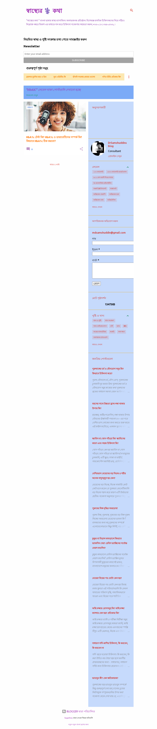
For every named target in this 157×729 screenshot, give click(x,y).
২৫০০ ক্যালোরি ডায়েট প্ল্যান (117, 172)
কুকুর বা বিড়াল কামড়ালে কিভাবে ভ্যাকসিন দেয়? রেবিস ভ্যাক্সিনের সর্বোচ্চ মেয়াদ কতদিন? (109, 543)
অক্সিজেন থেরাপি (99, 194)
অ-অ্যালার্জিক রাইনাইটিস (102, 183)
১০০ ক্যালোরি (98, 172)
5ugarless (68, 718)
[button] (81, 149)
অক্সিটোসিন (111, 200)
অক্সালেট (113, 188)
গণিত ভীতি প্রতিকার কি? (111, 77)
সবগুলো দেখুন (32, 95)
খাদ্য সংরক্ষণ (109, 320)
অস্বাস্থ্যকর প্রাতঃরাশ (100, 337)
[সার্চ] (132, 10)
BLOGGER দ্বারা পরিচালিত (78, 711)
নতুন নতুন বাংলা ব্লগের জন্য (78, 724)
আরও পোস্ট (55, 164)
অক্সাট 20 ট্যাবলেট (99, 188)
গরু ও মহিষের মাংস (100, 326)
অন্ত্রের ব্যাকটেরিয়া (99, 332)
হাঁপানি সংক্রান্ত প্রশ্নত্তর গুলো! (84, 77)
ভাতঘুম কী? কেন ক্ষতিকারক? (105, 678)
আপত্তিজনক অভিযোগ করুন (105, 221)
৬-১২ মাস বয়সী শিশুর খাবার (103, 177)
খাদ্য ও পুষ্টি (97, 320)
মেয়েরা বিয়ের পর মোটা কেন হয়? (107, 578)
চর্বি (111, 326)
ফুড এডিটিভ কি (60, 77)
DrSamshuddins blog (117, 144)
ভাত (118, 326)
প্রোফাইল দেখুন (115, 156)
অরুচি (112, 332)
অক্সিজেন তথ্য (98, 200)
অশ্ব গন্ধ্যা (121, 332)
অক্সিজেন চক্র (114, 194)
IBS (125, 326)
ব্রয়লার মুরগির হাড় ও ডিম (36, 77)
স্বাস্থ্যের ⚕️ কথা (44, 10)
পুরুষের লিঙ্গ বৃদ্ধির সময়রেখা (105, 508)
